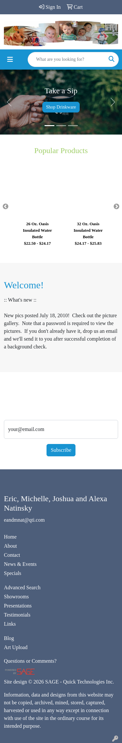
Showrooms (16, 596)
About (10, 546)
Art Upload (15, 647)
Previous (5, 206)
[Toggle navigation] (10, 59)
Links (10, 624)
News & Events (20, 564)
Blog (9, 638)
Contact (12, 555)
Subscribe (61, 450)
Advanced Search (22, 587)
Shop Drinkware (61, 107)
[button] (9, 102)
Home (10, 537)
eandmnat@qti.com (24, 520)
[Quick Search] (66, 59)
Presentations (18, 605)
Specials (12, 573)
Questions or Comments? (30, 661)
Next (116, 206)
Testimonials (17, 615)
